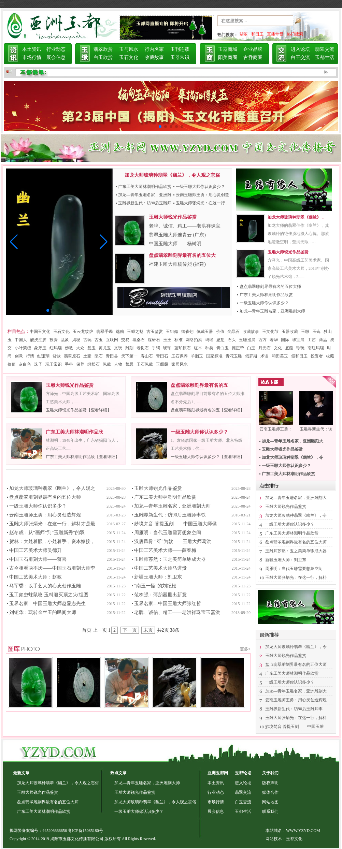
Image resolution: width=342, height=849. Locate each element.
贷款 (57, 356)
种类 (209, 348)
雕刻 (129, 348)
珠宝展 (298, 339)
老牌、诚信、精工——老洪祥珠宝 (184, 226)
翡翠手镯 (104, 331)
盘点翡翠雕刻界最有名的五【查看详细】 (207, 410)
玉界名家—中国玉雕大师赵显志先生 (47, 603)
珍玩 (300, 348)
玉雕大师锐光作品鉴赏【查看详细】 (78, 410)
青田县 (112, 356)
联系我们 (270, 811)
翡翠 (244, 34)
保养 (80, 364)
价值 (220, 331)
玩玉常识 (53, 364)
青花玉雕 (234, 356)
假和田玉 (299, 356)
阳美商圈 (227, 57)
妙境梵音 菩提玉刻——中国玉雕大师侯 (175, 523)
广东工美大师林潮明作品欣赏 (144, 186)
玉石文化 (128, 57)
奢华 (274, 339)
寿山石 (147, 356)
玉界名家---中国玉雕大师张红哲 (167, 603)
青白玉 (222, 348)
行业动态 (56, 49)
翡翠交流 (324, 49)
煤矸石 (154, 339)
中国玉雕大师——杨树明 (175, 243)
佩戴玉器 (205, 331)
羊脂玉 (197, 356)
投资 (53, 339)
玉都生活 (324, 57)
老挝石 (143, 348)
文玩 (118, 348)
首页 (86, 630)
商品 (323, 339)
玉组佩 (172, 331)
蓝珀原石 (182, 348)
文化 (278, 348)
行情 (30, 356)
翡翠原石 (72, 356)
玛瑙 (209, 339)
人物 (118, 364)
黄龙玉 (105, 348)
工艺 (312, 339)
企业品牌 (252, 49)
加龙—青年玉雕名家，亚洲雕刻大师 (272, 311)
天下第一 (129, 356)
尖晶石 (233, 331)
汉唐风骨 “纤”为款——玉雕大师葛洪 (172, 541)
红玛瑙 (55, 348)
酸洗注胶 (38, 339)
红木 (198, 348)
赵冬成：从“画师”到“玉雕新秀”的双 (47, 532)
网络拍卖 (194, 339)
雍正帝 (238, 348)
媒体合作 (270, 792)
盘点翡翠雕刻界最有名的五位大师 (270, 286)
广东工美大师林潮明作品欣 (74, 432)
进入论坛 (300, 49)
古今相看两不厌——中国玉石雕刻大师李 (52, 568)
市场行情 (31, 57)
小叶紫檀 (23, 348)
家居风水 (179, 364)
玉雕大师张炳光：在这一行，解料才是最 (52, 523)
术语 (264, 356)
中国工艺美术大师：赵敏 (35, 577)
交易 (125, 339)
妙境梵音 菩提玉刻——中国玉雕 (294, 726)
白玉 (251, 348)
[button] (13, 241)
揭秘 (76, 339)
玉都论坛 (243, 773)
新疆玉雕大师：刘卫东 (158, 577)
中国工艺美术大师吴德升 (35, 550)
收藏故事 (154, 57)
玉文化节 (270, 331)
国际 (285, 339)
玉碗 (316, 331)
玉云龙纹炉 (83, 331)
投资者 (317, 356)
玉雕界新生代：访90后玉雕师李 (294, 708)
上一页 (100, 630)
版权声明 (270, 782)
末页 (148, 630)
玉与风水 (128, 49)
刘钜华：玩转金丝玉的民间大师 (42, 612)
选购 (120, 331)
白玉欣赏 (103, 57)
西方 (262, 339)
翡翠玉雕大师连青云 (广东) (177, 234)
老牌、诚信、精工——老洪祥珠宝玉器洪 (177, 612)
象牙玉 (40, 348)
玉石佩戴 (145, 364)
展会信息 (56, 57)
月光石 (264, 348)
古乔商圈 (252, 57)
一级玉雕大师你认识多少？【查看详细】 (207, 456)
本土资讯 (31, 49)
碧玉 (91, 348)
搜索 (305, 22)
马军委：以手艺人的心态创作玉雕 (45, 585)
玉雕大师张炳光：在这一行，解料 (296, 577)
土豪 (87, 356)
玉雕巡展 (247, 339)
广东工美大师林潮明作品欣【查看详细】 (82, 456)
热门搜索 (295, 34)
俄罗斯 (251, 356)
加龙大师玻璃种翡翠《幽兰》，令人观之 (52, 488)
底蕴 (289, 348)
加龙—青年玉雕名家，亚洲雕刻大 (296, 497)
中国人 (21, 339)
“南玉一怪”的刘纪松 (155, 585)
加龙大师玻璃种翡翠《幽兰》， (296, 217)
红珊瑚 (43, 356)
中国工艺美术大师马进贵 (160, 568)
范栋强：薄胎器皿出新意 (160, 594)
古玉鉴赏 (154, 331)
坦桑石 (138, 339)
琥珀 (167, 348)
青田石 (162, 356)
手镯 (156, 348)
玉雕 (305, 331)
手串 (69, 364)
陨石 (99, 356)
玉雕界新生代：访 (316, 429)
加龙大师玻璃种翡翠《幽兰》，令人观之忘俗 (172, 175)
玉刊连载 (179, 49)
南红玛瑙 (316, 348)
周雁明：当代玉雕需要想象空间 (167, 532)
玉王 (167, 339)
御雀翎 (187, 331)
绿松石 (93, 364)
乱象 (65, 339)
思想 (220, 339)
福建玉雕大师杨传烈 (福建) (177, 264)
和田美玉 (280, 356)
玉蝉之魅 (135, 331)
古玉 (99, 339)
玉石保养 (179, 356)
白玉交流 (300, 57)
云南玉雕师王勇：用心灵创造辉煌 (45, 514)
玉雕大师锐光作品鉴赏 (288, 252)
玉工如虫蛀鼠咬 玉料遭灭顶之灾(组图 (48, 594)
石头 (232, 339)
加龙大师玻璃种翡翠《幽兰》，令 (296, 515)
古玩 (87, 339)
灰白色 (25, 364)
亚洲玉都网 (218, 773)
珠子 (38, 364)
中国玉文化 (40, 331)
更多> (245, 649)
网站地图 (270, 802)
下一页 (130, 630)
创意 (19, 356)
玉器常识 (179, 57)
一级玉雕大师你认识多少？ (200, 186)
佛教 (69, 348)
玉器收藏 (290, 331)
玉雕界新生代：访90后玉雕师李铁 (170, 514)
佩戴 (107, 364)
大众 (80, 348)
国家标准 (214, 356)
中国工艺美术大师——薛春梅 (165, 550)
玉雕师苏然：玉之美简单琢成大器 (170, 559)
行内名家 (154, 49)
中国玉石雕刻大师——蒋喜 (38, 559)
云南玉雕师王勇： (275, 429)
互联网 (112, 339)
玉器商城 (227, 49)
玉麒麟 (162, 364)
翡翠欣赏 (103, 49)
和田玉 (257, 34)
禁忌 (129, 364)
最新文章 (21, 773)
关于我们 (270, 773)
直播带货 (275, 34)
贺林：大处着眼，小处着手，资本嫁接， (52, 541)
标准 (178, 339)
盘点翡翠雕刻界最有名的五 (199, 385)
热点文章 (118, 773)
